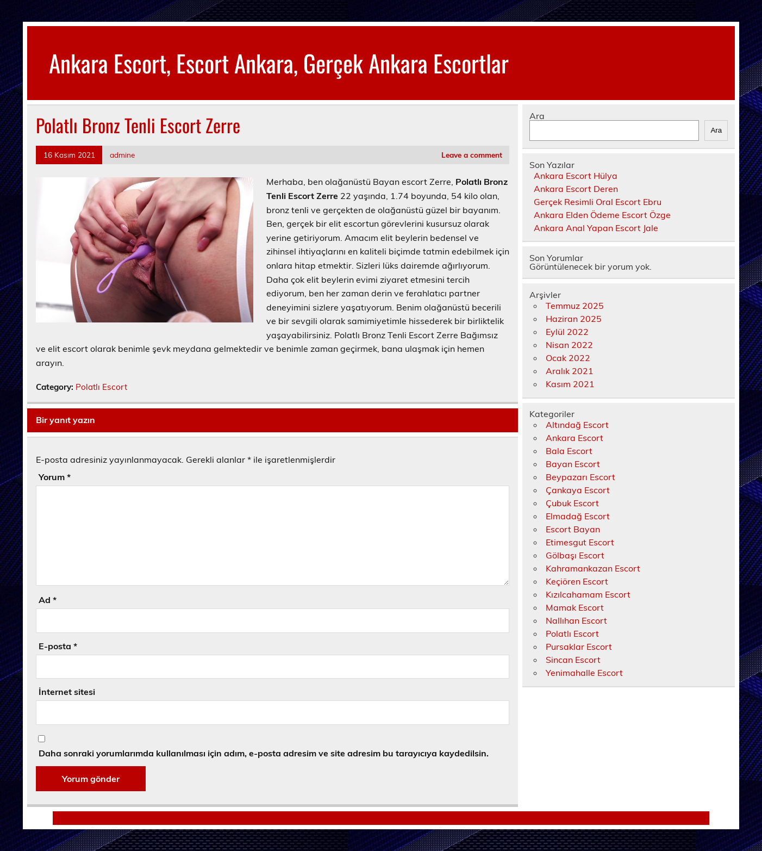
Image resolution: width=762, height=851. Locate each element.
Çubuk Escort (572, 503)
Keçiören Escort (577, 581)
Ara (537, 115)
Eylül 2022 (567, 331)
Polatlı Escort (101, 387)
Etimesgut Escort (580, 542)
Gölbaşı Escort (575, 555)
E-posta (58, 646)
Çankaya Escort (578, 489)
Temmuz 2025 (575, 305)
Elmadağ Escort (578, 516)
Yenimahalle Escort (584, 672)
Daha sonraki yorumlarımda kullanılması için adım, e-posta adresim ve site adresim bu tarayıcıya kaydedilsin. (264, 753)
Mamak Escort (575, 607)
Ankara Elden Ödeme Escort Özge (602, 214)
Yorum (55, 477)
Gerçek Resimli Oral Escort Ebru (597, 201)
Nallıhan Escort (576, 620)
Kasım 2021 (570, 383)
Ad (48, 599)
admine (122, 154)
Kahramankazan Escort (593, 568)
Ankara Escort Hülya (575, 175)
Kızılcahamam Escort (588, 594)
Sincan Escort (573, 659)
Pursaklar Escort (579, 646)
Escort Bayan (573, 529)
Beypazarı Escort (580, 476)
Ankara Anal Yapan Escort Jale (596, 227)
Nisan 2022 (569, 344)
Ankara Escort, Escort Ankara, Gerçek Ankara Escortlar (279, 62)
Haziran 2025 (574, 318)
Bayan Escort (573, 463)
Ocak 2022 (568, 357)
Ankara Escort (574, 437)
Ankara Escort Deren (576, 188)
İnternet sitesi (67, 691)
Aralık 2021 (570, 370)
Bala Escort (569, 450)
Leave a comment (471, 154)
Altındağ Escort (577, 424)
